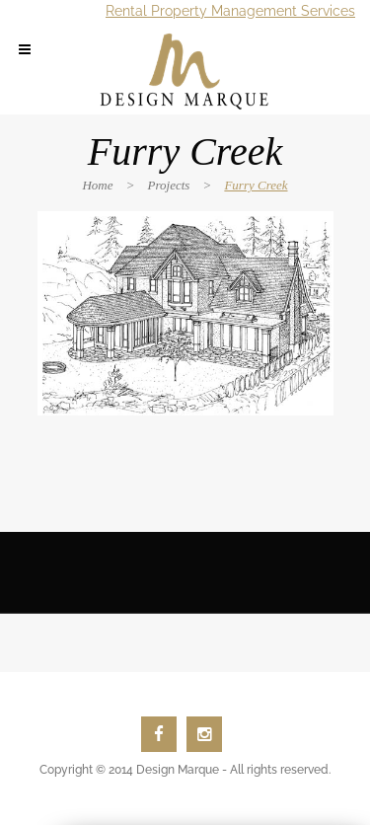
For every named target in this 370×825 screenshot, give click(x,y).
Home (97, 185)
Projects (169, 185)
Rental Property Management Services (230, 11)
